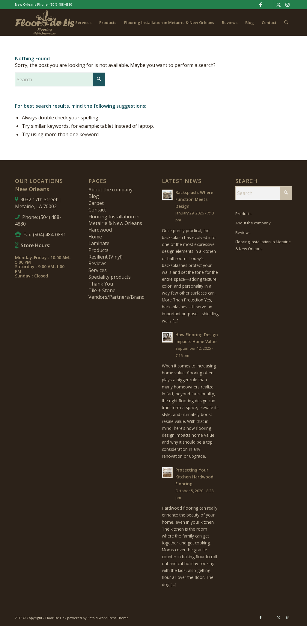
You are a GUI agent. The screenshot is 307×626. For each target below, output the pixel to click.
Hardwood (100, 229)
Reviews (97, 263)
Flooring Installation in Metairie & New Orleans (115, 219)
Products (98, 250)
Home (95, 236)
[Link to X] (278, 4)
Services (97, 270)
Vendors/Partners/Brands (117, 297)
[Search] (286, 22)
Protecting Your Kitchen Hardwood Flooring (194, 477)
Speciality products (109, 277)
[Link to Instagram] (287, 4)
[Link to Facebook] (260, 4)
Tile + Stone (101, 290)
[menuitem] (42, 22)
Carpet (96, 203)
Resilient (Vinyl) (105, 256)
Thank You (100, 283)
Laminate (98, 243)
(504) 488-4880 (60, 4)
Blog (93, 196)
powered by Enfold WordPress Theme (98, 618)
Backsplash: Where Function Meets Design (194, 199)
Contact (97, 209)
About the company (110, 189)
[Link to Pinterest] (269, 4)
